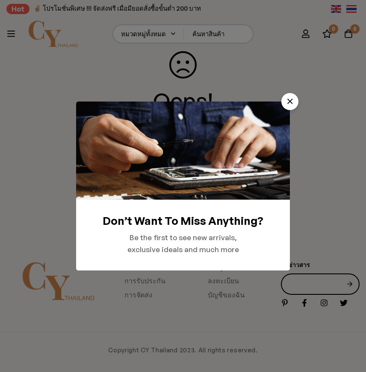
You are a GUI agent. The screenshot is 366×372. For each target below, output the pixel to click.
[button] (289, 101)
